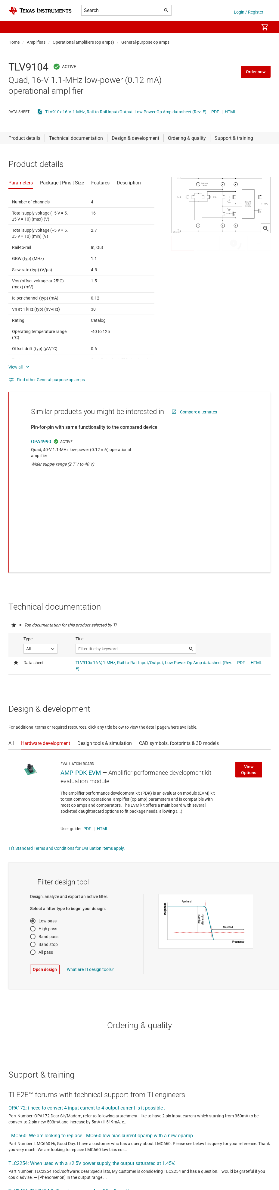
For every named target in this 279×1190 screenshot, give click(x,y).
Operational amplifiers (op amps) (83, 42)
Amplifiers (36, 42)
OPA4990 (41, 441)
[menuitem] (247, 27)
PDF (215, 111)
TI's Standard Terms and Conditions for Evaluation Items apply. (66, 757)
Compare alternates (198, 412)
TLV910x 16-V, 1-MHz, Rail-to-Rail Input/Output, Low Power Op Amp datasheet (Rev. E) (125, 111)
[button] (14, 27)
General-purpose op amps (145, 42)
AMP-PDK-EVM (80, 682)
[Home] (40, 11)
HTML (230, 111)
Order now (255, 71)
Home (14, 42)
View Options (248, 679)
